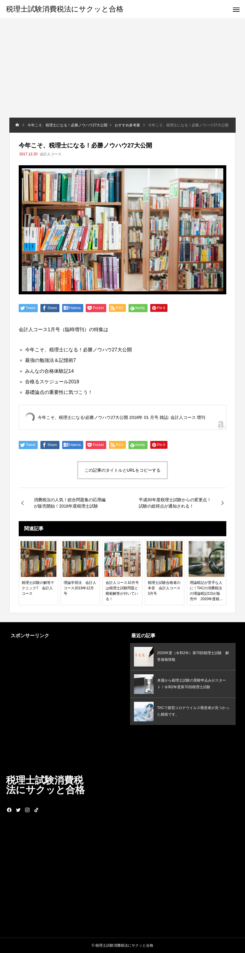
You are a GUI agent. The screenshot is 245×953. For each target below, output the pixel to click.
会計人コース (51, 154)
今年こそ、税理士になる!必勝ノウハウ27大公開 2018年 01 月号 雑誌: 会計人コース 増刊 (121, 417)
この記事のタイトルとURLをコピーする (122, 470)
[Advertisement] (122, 72)
